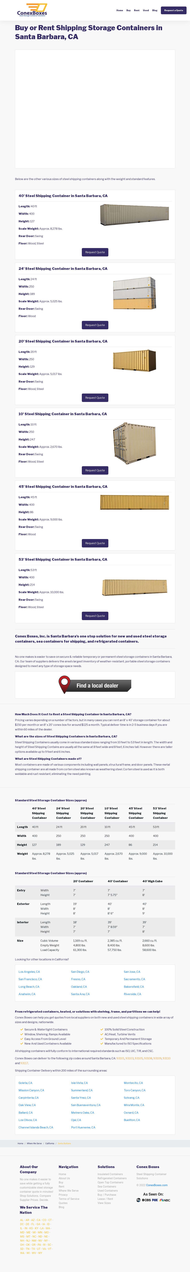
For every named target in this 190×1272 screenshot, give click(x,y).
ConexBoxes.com (157, 1185)
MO (46, 1232)
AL (21, 1220)
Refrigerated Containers (112, 1178)
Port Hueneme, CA (83, 1127)
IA (43, 1224)
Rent (137, 10)
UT (38, 1249)
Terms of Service (69, 1199)
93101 (120, 1058)
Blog (154, 10)
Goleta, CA (25, 1083)
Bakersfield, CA (134, 986)
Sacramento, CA (134, 979)
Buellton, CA (132, 1120)
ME (28, 1232)
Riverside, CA (132, 994)
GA (38, 1224)
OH (22, 1244)
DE (27, 1224)
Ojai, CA (76, 1120)
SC (49, 1244)
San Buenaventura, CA (86, 1105)
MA (48, 1228)
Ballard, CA (26, 1112)
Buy (128, 10)
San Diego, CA (80, 971)
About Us (64, 1178)
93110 (167, 1058)
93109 (157, 1058)
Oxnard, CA (131, 1112)
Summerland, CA (82, 1090)
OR (33, 1244)
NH (22, 1240)
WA (22, 1253)
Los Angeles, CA (29, 971)
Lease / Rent (105, 1199)
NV (40, 1240)
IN (25, 1228)
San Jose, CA (132, 971)
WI (28, 1253)
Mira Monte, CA (134, 1105)
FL (32, 1224)
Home (119, 10)
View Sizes (104, 1203)
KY (36, 1228)
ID (48, 1224)
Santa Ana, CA (80, 994)
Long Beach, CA (29, 986)
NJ (28, 1240)
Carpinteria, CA (29, 1097)
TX (33, 1249)
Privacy (63, 1194)
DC (22, 1224)
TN (27, 1249)
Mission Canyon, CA (31, 1090)
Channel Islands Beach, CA (36, 1127)
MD (22, 1232)
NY (46, 1240)
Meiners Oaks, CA (82, 1112)
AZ (33, 1220)
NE (46, 1236)
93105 (139, 1058)
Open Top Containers (110, 1182)
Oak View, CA (27, 1105)
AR (27, 1220)
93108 (148, 1058)
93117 (24, 1063)
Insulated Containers (110, 1174)
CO (44, 1220)
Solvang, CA (132, 1097)
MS (22, 1236)
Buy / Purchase (107, 1194)
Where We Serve (69, 1190)
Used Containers (108, 1190)
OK (28, 1244)
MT (28, 1236)
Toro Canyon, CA (135, 1090)
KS (31, 1228)
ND (40, 1236)
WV (34, 1253)
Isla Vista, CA (79, 1083)
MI (34, 1232)
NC (34, 1236)
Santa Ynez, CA (81, 1097)
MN (40, 1232)
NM (34, 1240)
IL (21, 1228)
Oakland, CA (79, 986)
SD (22, 1249)
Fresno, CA (78, 979)
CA (38, 1220)
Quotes (63, 1203)
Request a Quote (173, 10)
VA (44, 1249)
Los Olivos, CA (28, 1120)
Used (146, 10)
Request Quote (95, 252)
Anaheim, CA (27, 994)
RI (44, 1244)
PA (39, 1244)
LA (42, 1228)
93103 (129, 1058)
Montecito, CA (133, 1083)
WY (40, 1253)
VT (49, 1249)
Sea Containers (107, 1186)
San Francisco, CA (30, 979)
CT (50, 1220)
